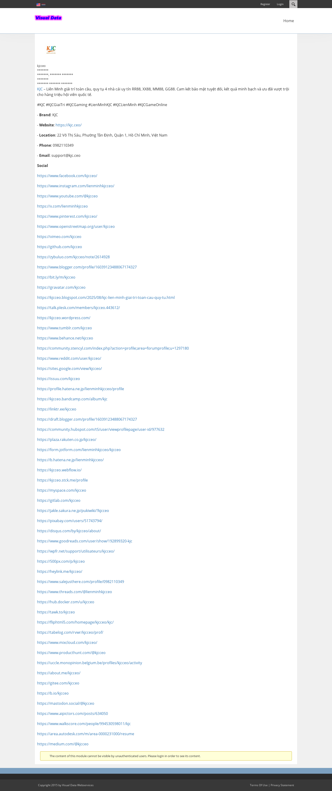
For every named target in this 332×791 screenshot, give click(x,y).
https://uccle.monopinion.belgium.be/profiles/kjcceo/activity (89, 662)
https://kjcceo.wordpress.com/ (63, 317)
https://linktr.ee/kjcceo (56, 409)
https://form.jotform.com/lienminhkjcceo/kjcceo (79, 449)
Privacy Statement (282, 785)
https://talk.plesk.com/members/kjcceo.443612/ (78, 307)
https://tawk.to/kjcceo (56, 612)
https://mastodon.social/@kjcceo (65, 703)
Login (280, 4)
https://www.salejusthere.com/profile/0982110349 (80, 581)
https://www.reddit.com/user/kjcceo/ (69, 358)
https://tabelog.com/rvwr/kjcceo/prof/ (70, 632)
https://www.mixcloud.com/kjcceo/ (67, 642)
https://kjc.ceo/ (69, 125)
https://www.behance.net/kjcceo (65, 338)
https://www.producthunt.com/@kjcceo (71, 652)
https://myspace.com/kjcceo (61, 490)
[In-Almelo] (48, 17)
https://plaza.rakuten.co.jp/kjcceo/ (66, 439)
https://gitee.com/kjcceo (58, 683)
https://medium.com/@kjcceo (63, 743)
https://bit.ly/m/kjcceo (56, 277)
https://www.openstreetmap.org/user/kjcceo (76, 226)
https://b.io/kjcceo (53, 693)
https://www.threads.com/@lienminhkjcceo (74, 591)
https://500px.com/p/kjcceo (61, 561)
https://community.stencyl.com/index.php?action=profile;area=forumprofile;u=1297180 (113, 348)
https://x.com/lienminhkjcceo (62, 206)
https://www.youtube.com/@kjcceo (67, 196)
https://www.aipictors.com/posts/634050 (72, 713)
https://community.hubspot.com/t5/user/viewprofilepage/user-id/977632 (100, 429)
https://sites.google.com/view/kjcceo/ (69, 368)
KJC (40, 89)
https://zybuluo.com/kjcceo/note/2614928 (73, 256)
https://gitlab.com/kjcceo (58, 500)
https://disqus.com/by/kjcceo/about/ (69, 530)
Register (265, 4)
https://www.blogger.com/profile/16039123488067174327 (87, 267)
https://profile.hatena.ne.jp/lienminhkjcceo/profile (80, 388)
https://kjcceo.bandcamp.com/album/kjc (72, 398)
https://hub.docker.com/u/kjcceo (65, 601)
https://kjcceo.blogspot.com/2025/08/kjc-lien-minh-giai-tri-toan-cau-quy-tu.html (106, 297)
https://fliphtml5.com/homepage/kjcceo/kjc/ (75, 622)
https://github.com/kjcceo (59, 246)
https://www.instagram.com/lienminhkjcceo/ (75, 185)
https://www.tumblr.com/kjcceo (64, 327)
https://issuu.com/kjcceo (58, 378)
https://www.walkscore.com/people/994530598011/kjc (84, 723)
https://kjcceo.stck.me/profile (62, 480)
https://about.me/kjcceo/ (58, 672)
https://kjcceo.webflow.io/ (59, 470)
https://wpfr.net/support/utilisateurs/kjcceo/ (76, 551)
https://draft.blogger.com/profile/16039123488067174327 (87, 419)
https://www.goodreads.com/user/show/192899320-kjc (84, 541)
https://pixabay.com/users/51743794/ (69, 520)
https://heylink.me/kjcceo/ (59, 571)
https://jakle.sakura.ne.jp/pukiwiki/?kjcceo (73, 510)
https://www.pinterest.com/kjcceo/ (67, 216)
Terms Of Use (259, 785)
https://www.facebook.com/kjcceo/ (67, 175)
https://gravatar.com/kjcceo (61, 287)
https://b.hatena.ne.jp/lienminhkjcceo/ (70, 459)
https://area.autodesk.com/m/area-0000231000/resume (85, 733)
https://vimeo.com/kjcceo (59, 236)
